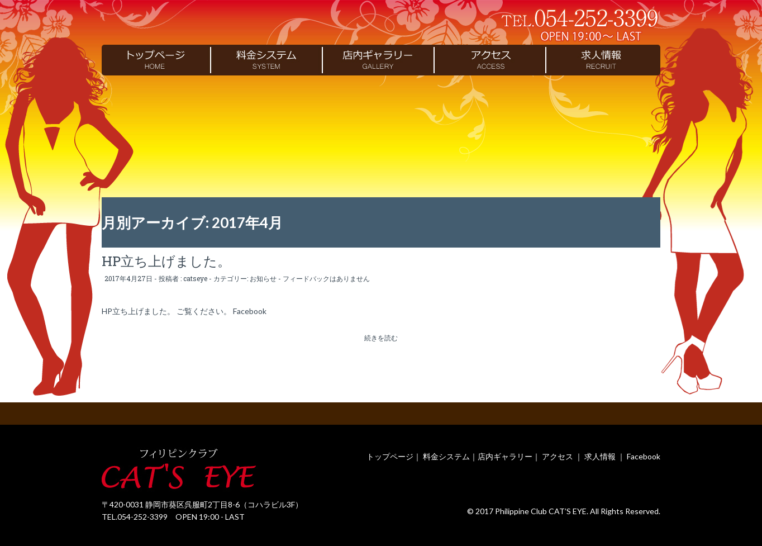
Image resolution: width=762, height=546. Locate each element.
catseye (195, 278)
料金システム (446, 456)
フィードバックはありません (326, 278)
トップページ (389, 456)
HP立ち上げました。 (166, 261)
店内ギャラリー (505, 456)
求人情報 (600, 456)
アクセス (557, 456)
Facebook (643, 456)
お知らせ (263, 278)
